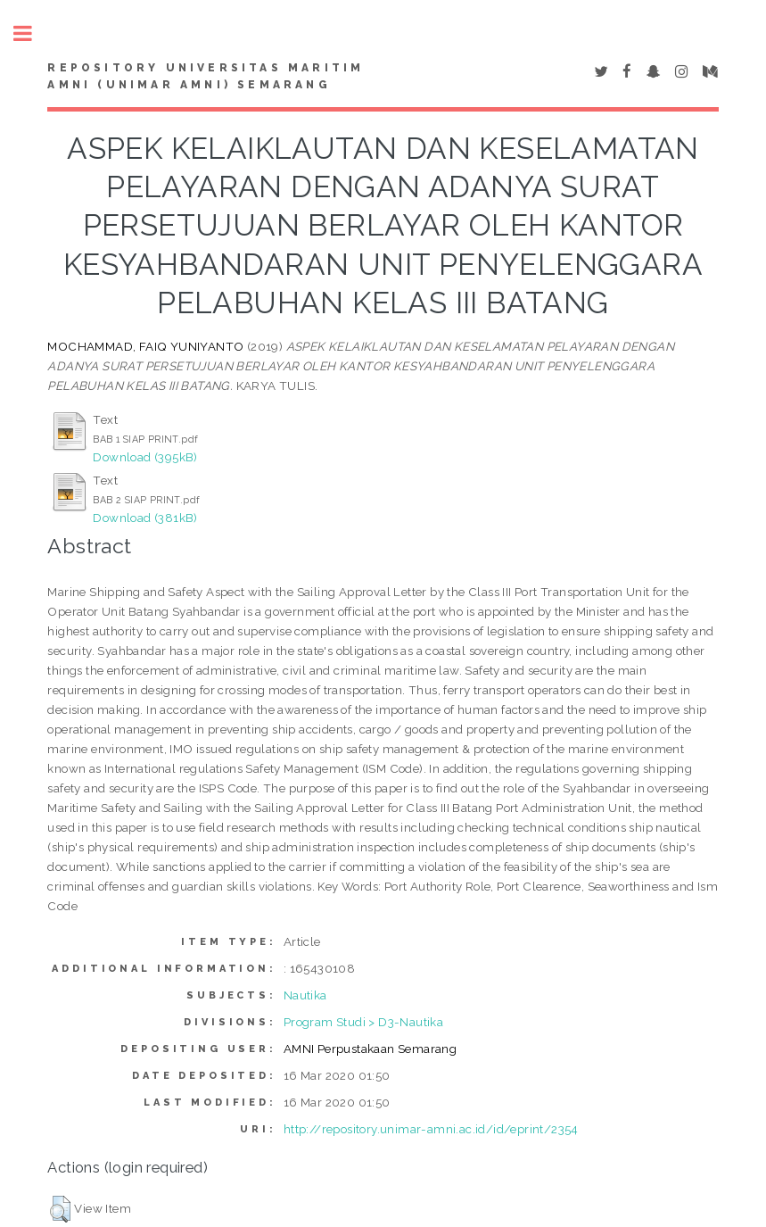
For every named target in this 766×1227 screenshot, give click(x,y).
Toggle (32, 33)
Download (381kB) (145, 517)
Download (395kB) (145, 457)
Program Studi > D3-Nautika (363, 1022)
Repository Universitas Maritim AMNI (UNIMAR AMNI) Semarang (205, 77)
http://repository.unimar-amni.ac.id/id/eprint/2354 (431, 1129)
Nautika (305, 995)
